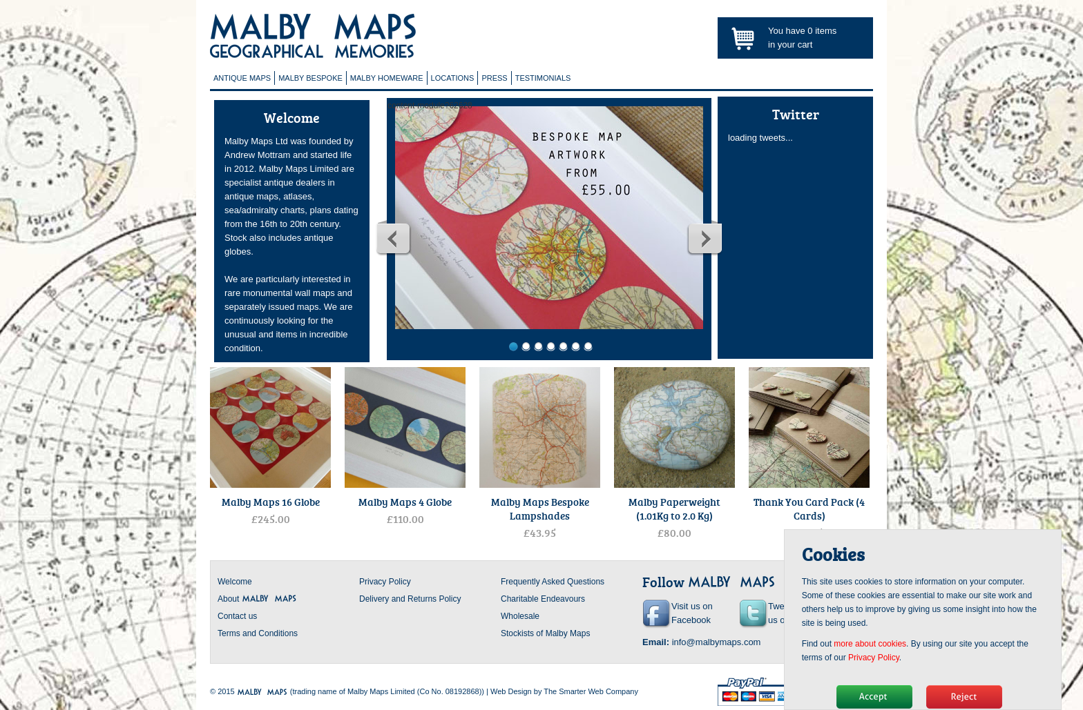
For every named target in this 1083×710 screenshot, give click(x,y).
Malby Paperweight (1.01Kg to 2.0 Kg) (674, 508)
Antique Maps (242, 78)
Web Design (511, 691)
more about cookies (870, 644)
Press (494, 78)
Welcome (235, 581)
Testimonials (543, 78)
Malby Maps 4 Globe (405, 502)
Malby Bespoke (310, 78)
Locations (453, 78)
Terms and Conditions (258, 633)
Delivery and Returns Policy (410, 599)
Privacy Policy (385, 581)
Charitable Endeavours (543, 599)
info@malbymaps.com (716, 642)
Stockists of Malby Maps (545, 633)
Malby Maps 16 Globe (271, 502)
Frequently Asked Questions (552, 581)
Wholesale (520, 616)
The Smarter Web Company (591, 691)
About (257, 599)
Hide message (874, 697)
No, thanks (964, 697)
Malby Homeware (386, 78)
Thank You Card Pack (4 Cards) (809, 508)
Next (704, 238)
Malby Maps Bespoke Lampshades (540, 508)
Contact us (237, 616)
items (821, 31)
